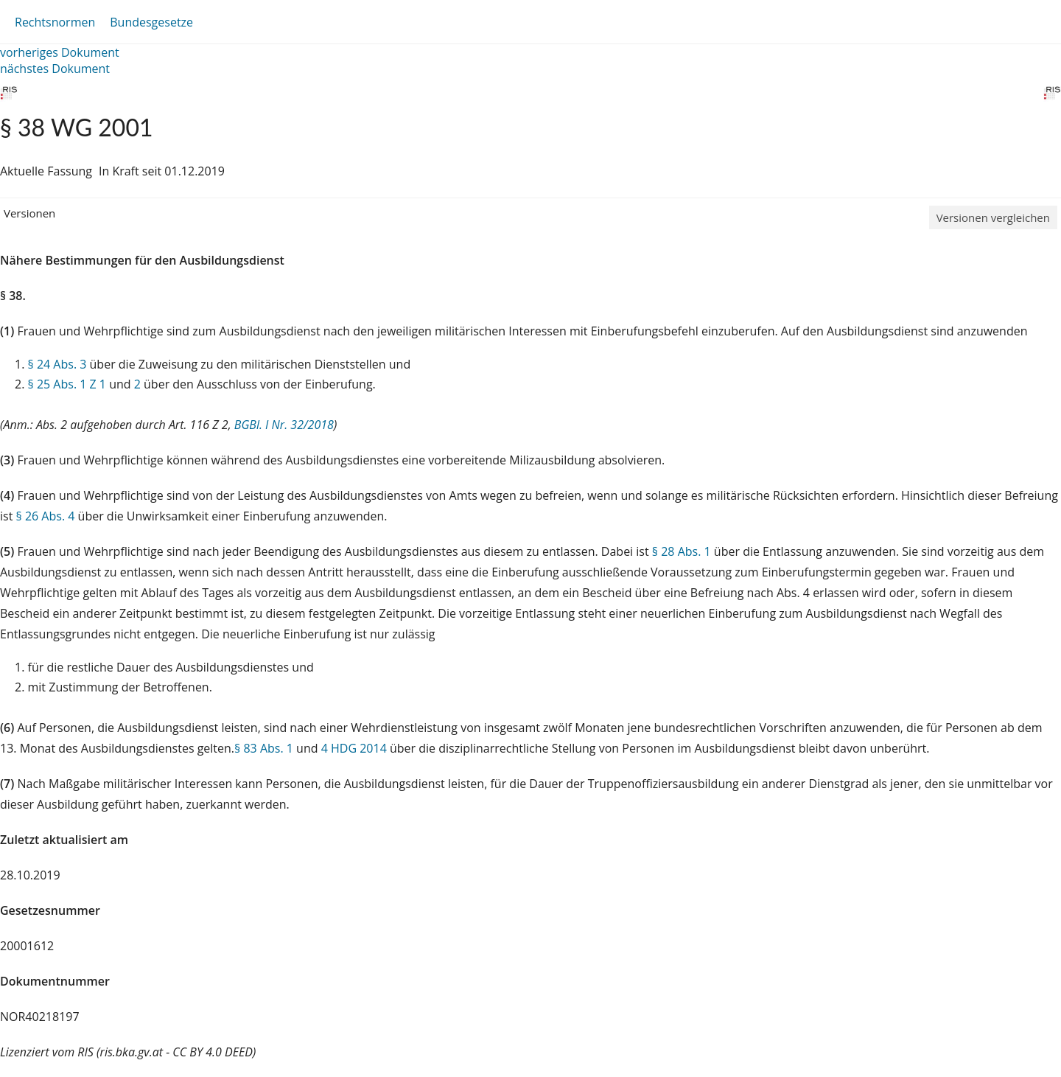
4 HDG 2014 (354, 748)
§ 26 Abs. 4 (45, 516)
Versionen (29, 213)
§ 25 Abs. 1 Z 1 (67, 384)
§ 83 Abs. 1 (263, 748)
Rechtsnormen (55, 22)
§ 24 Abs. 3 (57, 364)
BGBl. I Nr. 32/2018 (284, 424)
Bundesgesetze (151, 22)
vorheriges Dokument (59, 52)
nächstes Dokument (55, 68)
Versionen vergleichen (993, 217)
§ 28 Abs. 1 (681, 551)
